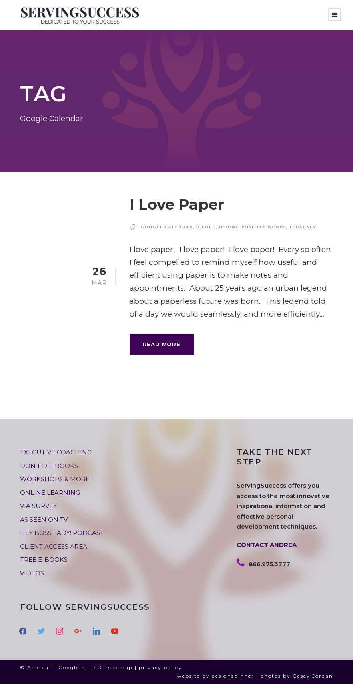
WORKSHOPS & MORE (55, 479)
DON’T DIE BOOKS (49, 466)
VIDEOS (32, 573)
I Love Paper (177, 204)
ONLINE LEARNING (50, 492)
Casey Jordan (313, 676)
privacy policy (160, 667)
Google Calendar (167, 226)
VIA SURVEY (38, 506)
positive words (264, 226)
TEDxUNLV (303, 226)
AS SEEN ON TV (44, 519)
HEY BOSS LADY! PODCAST (62, 533)
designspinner (233, 676)
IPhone (229, 226)
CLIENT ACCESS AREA (53, 546)
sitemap (120, 667)
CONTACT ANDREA (267, 545)
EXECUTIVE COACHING (56, 452)
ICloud (206, 226)
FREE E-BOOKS (44, 559)
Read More (162, 344)
